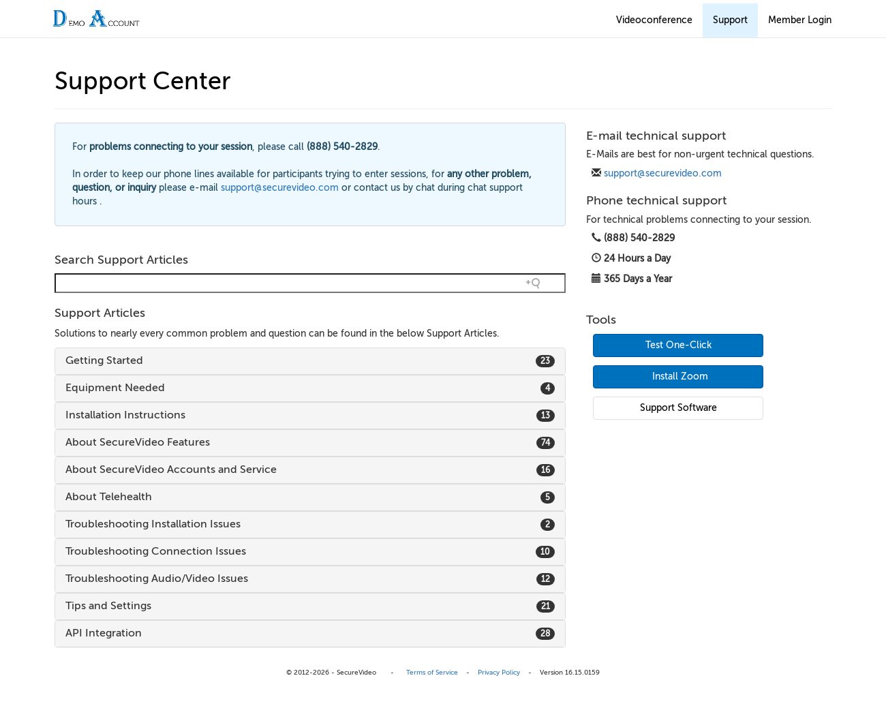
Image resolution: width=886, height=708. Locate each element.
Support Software (678, 408)
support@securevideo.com (663, 173)
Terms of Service (432, 672)
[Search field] (310, 283)
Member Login (799, 20)
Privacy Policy (499, 672)
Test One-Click (678, 345)
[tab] (310, 361)
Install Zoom (680, 376)
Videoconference (654, 20)
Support (730, 20)
